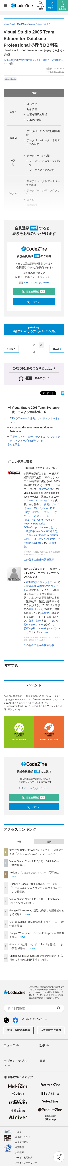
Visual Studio (10, 79)
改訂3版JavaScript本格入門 (41, 531)
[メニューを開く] (5, 5)
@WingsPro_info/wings (37, 628)
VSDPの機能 (34, 119)
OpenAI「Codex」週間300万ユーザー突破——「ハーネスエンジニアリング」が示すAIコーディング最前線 (36, 887)
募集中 (45, 613)
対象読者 (32, 109)
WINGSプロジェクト (40, 500)
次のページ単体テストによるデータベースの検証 (34, 329)
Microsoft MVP (47, 489)
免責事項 (19, 1147)
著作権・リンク (22, 1137)
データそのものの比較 (42, 169)
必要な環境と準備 (37, 114)
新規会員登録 (33, 291)
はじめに (32, 103)
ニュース (11, 1045)
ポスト (48, 393)
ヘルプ (18, 1132)
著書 (31, 620)
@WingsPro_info (33, 624)
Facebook (42, 632)
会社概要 (19, 1152)
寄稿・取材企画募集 (18, 1030)
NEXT (57, 348)
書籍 (45, 1061)
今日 (19, 841)
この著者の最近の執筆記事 (39, 559)
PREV (10, 348)
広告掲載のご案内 (51, 1030)
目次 (46, 93)
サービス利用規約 (23, 1157)
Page (13, 111)
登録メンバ (35, 609)
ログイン (33, 301)
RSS (52, 620)
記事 (38, 620)
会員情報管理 (21, 1142)
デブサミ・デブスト (15, 1063)
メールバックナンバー (34, 282)
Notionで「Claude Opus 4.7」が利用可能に (34, 872)
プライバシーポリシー (26, 1162)
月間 (49, 841)
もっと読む (13, 444)
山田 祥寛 (8, 60)
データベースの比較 (38, 155)
